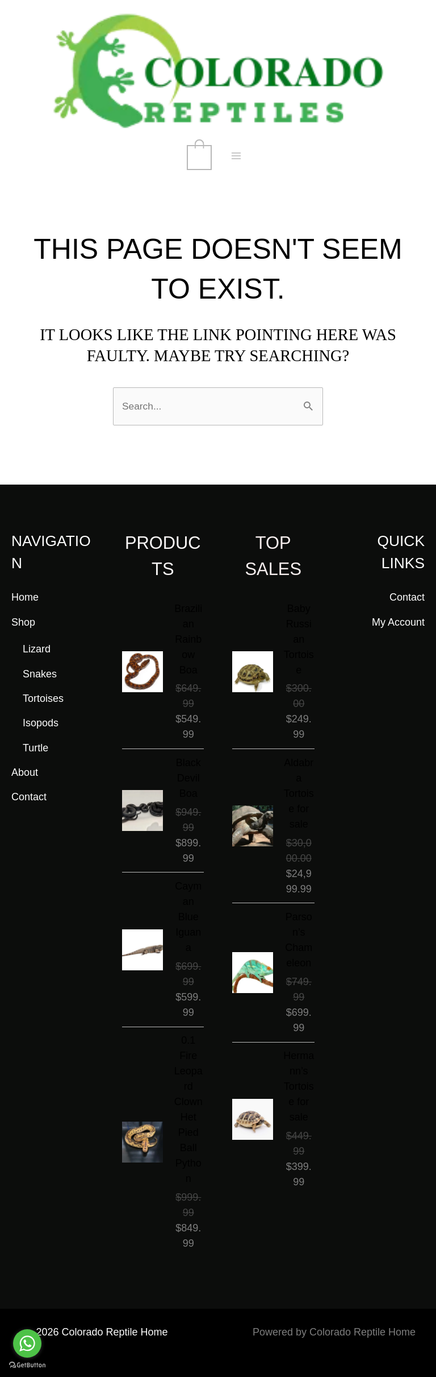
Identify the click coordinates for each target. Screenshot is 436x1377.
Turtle (35, 747)
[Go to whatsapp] (27, 1343)
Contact (29, 797)
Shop (23, 621)
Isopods (40, 723)
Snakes (40, 673)
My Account (398, 621)
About (24, 772)
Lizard (37, 649)
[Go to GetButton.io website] (27, 1365)
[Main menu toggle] (236, 156)
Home (25, 596)
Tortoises (43, 698)
